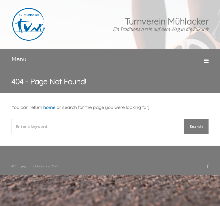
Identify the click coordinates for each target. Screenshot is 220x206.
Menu (18, 59)
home (49, 107)
